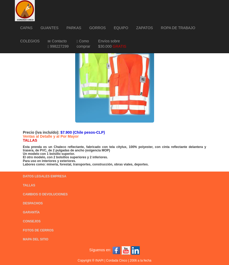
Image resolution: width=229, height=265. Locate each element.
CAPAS (26, 28)
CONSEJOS (32, 221)
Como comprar (83, 43)
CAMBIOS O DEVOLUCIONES (45, 194)
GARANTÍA (31, 212)
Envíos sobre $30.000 (112, 43)
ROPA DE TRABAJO (178, 28)
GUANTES (49, 28)
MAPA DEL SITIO (35, 239)
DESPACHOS (33, 203)
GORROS (97, 28)
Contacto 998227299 (58, 44)
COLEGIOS (30, 41)
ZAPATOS (144, 28)
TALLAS (29, 185)
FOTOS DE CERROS (38, 230)
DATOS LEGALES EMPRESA (44, 176)
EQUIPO (121, 28)
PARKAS (73, 28)
